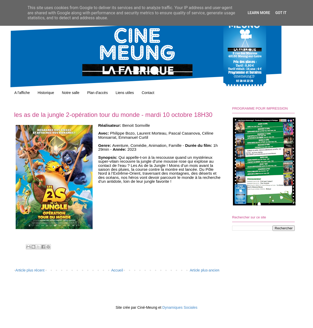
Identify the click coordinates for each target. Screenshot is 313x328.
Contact (148, 93)
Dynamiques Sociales (179, 307)
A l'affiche (22, 93)
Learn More (259, 13)
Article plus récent (29, 270)
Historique (46, 93)
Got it (280, 13)
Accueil (117, 270)
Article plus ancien (204, 270)
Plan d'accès (97, 93)
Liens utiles (125, 93)
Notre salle (70, 93)
